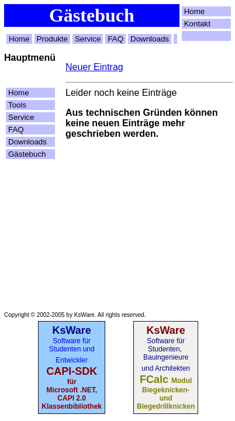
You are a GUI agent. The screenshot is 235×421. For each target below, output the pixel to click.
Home (194, 11)
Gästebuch (27, 154)
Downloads (149, 38)
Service (88, 38)
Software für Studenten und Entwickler (72, 350)
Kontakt (197, 23)
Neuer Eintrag (94, 67)
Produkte (52, 38)
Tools (17, 105)
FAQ (115, 38)
